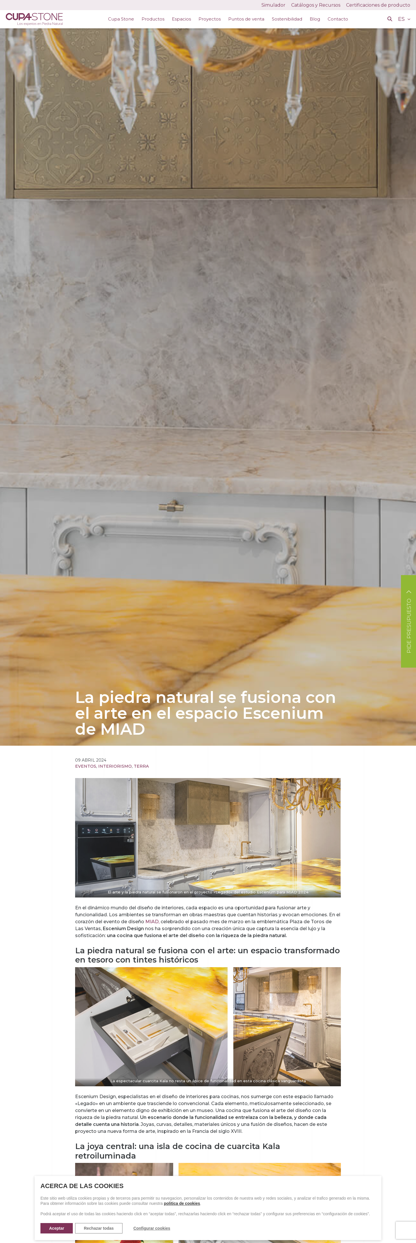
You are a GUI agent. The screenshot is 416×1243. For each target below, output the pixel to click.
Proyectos (209, 19)
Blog (315, 19)
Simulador (273, 5)
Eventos (85, 766)
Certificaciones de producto (378, 5)
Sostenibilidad (287, 19)
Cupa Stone (121, 19)
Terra (141, 766)
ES (402, 19)
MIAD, (152, 921)
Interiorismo (115, 766)
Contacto (338, 19)
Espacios (181, 19)
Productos (153, 19)
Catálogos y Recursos (315, 5)
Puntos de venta (246, 19)
